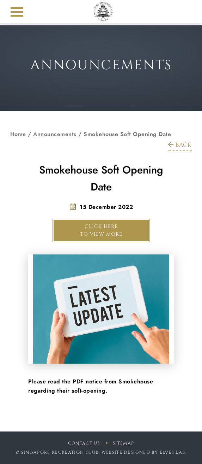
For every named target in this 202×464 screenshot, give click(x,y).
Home (18, 134)
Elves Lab (172, 452)
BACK (180, 145)
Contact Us (84, 443)
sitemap (123, 443)
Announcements (54, 134)
